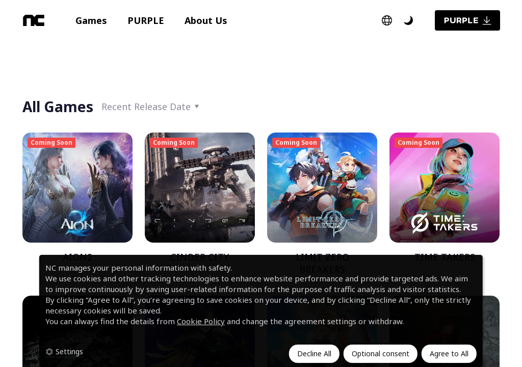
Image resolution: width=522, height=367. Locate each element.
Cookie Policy (201, 321)
